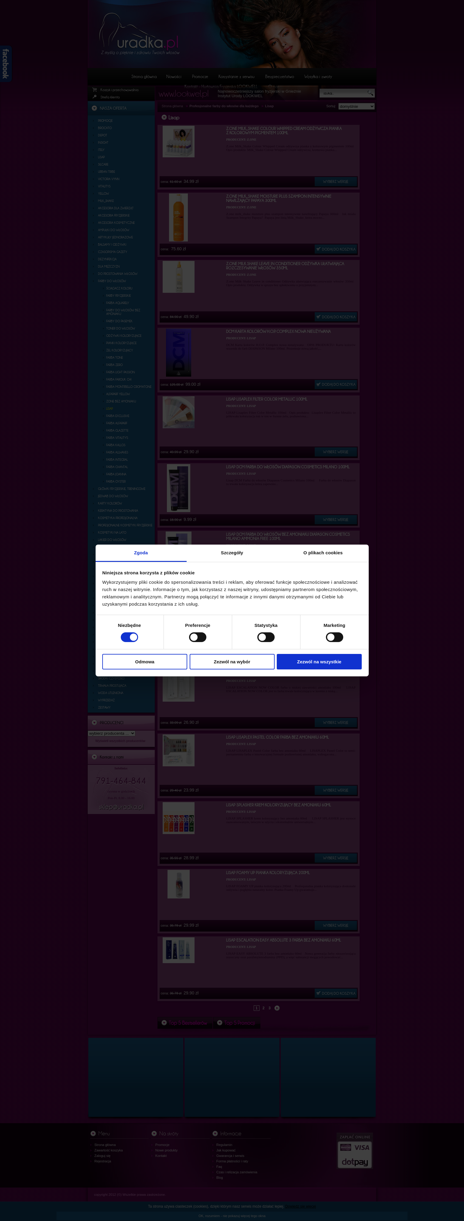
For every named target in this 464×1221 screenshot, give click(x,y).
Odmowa (144, 661)
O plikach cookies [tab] (323, 552)
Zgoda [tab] (141, 552)
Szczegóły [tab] (232, 552)
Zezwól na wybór (232, 661)
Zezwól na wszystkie (319, 661)
